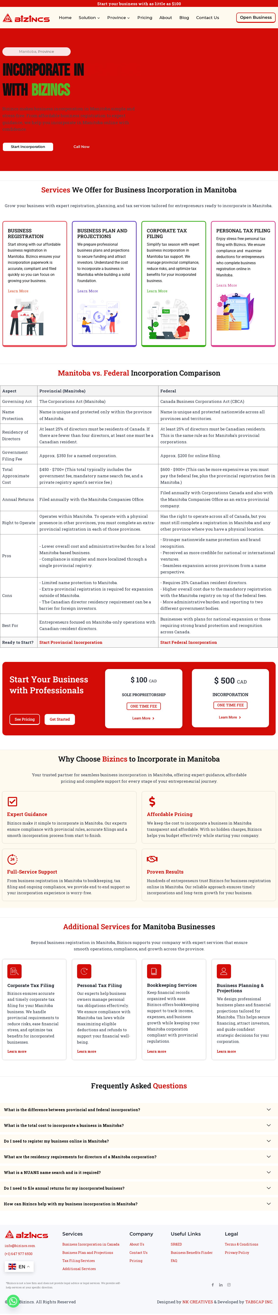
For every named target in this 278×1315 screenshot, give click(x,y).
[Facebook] (210, 1287)
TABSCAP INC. (259, 1303)
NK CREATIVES (197, 1303)
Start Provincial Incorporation (70, 644)
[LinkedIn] (218, 1287)
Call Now (81, 147)
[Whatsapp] (13, 1302)
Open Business (256, 17)
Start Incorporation (28, 147)
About (165, 17)
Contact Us (207, 17)
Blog (184, 17)
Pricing (144, 17)
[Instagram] (227, 1287)
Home (65, 17)
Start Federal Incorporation (188, 644)
